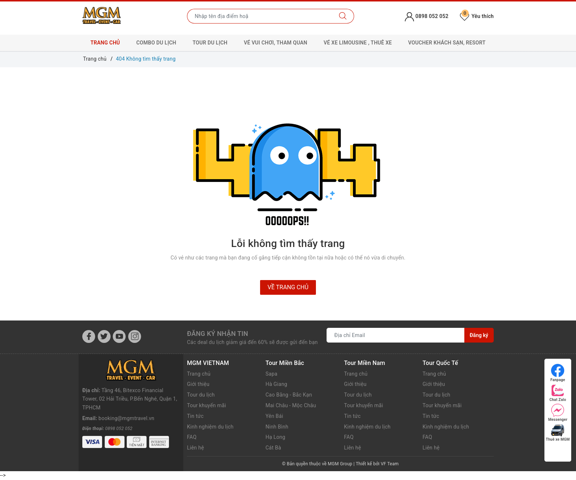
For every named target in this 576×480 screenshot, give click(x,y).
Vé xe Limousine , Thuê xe (358, 43)
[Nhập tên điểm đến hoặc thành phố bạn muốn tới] (259, 16)
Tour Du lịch (209, 43)
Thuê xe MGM (558, 432)
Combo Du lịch (156, 43)
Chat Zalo (558, 393)
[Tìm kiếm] (343, 16)
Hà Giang (276, 384)
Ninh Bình (277, 427)
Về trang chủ (287, 287)
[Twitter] (104, 336)
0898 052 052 (118, 407)
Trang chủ (105, 43)
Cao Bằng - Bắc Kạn (289, 395)
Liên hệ (195, 448)
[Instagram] (134, 336)
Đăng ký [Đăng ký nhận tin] (479, 335)
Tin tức (195, 416)
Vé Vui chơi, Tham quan (275, 43)
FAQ (192, 437)
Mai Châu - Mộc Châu (291, 405)
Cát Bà (273, 448)
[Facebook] (88, 336)
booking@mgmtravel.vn (126, 397)
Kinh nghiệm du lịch (210, 427)
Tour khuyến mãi (206, 405)
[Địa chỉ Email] (396, 335)
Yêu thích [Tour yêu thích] (477, 16)
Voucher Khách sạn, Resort (447, 43)
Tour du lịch (201, 395)
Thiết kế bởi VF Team (377, 463)
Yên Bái (274, 416)
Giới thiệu (198, 384)
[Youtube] (119, 336)
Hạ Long (275, 437)
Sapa (271, 374)
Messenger (557, 413)
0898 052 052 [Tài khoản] (427, 16)
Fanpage (557, 373)
